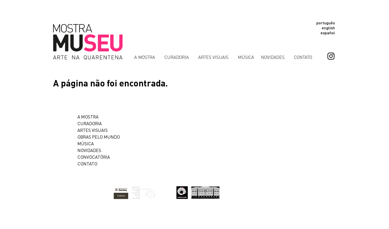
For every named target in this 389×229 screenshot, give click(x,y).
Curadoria (177, 57)
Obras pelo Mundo (98, 137)
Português (325, 22)
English (328, 27)
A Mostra (146, 57)
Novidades (274, 57)
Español (328, 32)
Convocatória (93, 157)
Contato (303, 57)
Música (246, 57)
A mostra (87, 116)
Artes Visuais (214, 57)
